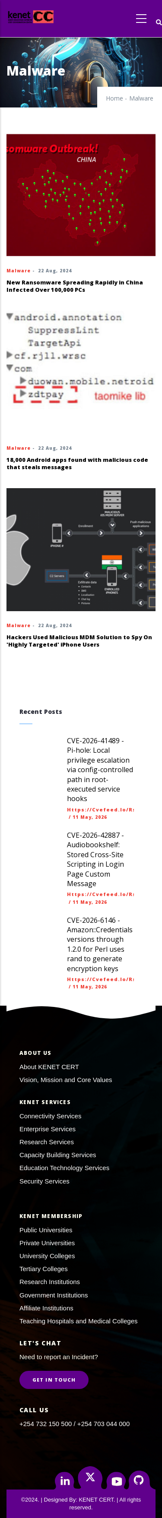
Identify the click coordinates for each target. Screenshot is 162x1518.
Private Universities (47, 1243)
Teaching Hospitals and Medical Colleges (78, 1321)
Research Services (46, 1142)
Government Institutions (53, 1295)
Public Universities (46, 1230)
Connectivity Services (50, 1116)
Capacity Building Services (57, 1154)
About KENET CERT (49, 1066)
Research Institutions (49, 1281)
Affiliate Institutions (46, 1308)
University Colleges (47, 1255)
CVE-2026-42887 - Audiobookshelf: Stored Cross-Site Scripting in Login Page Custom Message (95, 859)
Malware (18, 271)
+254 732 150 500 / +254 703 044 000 (74, 1423)
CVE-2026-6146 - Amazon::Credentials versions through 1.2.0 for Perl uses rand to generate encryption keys (100, 944)
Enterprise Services (47, 1129)
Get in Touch (54, 1379)
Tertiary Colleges (43, 1268)
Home (114, 98)
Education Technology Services (64, 1167)
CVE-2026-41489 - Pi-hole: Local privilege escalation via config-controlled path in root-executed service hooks (100, 769)
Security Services (44, 1181)
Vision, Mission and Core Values (65, 1079)
